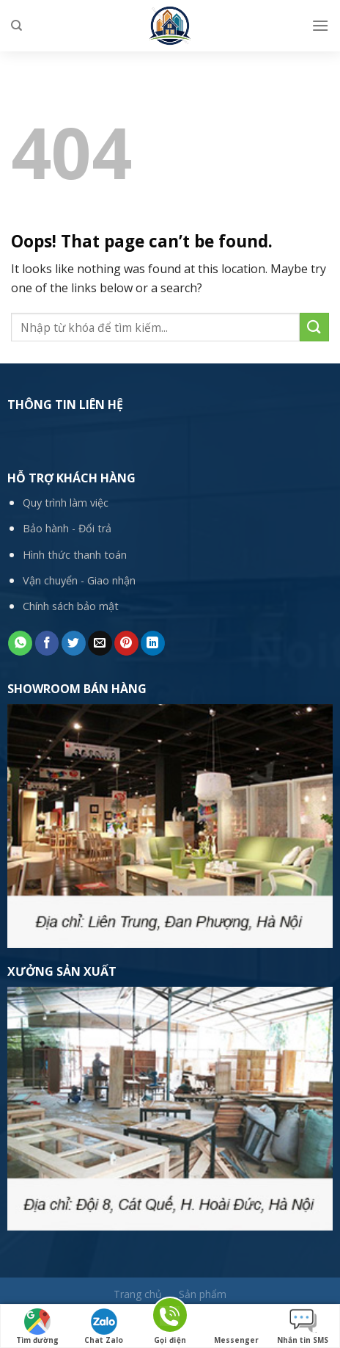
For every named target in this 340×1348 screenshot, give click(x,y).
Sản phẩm (202, 1294)
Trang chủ (138, 1294)
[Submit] (314, 327)
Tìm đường (37, 1326)
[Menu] (320, 25)
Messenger (236, 1326)
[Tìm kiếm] (16, 26)
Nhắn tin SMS (302, 1326)
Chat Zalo (103, 1326)
